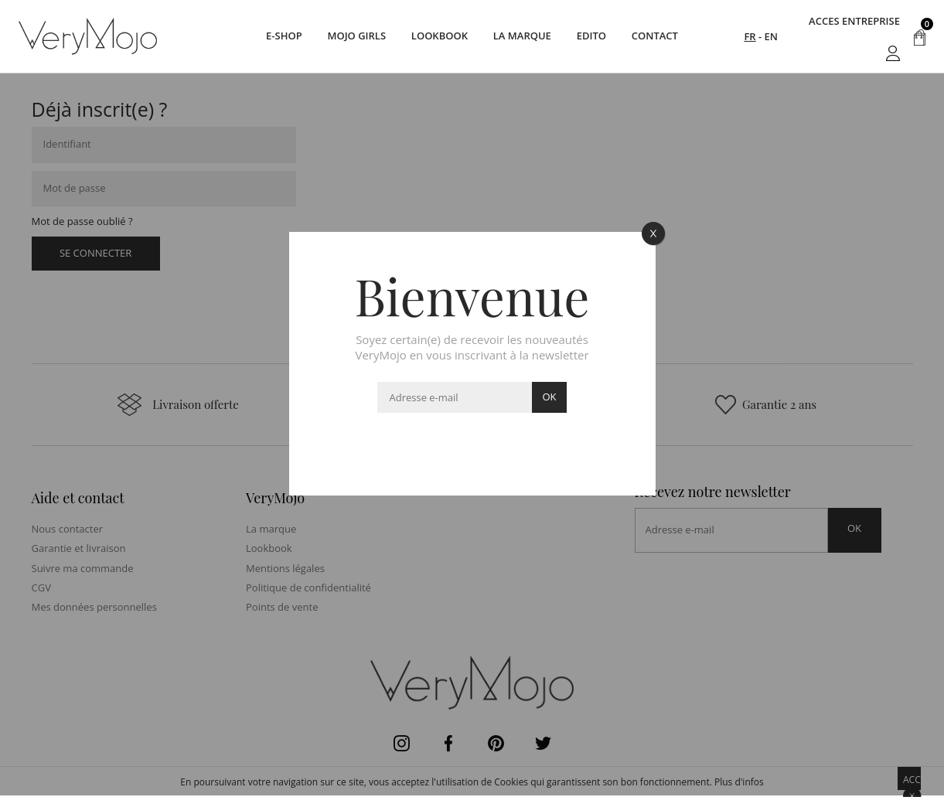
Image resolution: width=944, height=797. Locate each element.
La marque (523, 36)
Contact (661, 36)
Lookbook (438, 36)
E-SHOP (278, 36)
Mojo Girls (353, 36)
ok (549, 397)
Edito (594, 36)
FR (749, 36)
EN (771, 36)
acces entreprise (854, 21)
